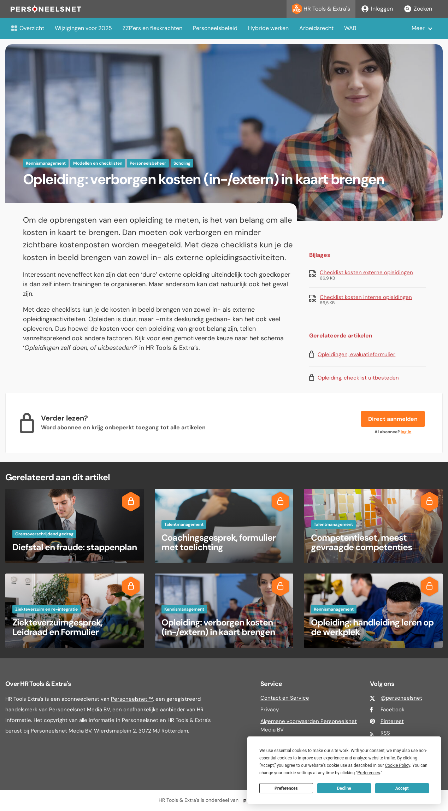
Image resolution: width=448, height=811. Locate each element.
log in (406, 432)
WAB (350, 28)
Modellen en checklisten (97, 163)
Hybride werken (268, 28)
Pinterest (392, 721)
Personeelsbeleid (215, 28)
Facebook (393, 709)
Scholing (181, 163)
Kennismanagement (46, 163)
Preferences (286, 788)
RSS (385, 732)
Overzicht (27, 28)
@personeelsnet (401, 697)
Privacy (269, 709)
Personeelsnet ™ (132, 699)
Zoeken (417, 9)
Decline (344, 788)
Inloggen (377, 9)
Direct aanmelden (393, 419)
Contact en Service (284, 697)
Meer (418, 28)
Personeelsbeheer (148, 163)
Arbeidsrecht (316, 28)
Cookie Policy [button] (397, 765)
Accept (402, 788)
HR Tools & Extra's (321, 8)
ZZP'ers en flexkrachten (152, 28)
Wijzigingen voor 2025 (83, 28)
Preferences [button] (369, 772)
